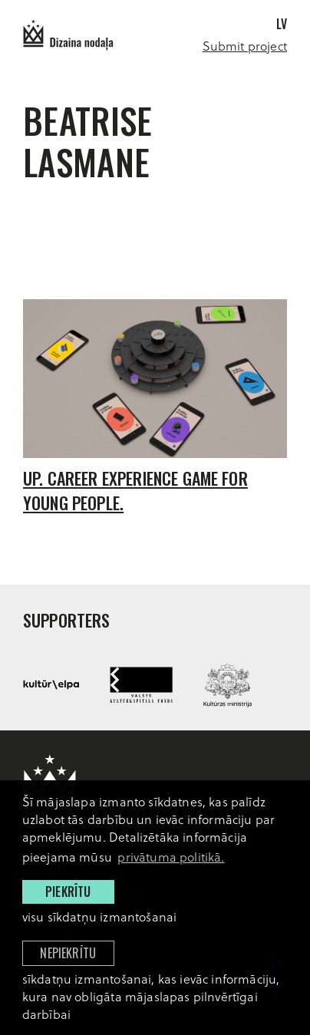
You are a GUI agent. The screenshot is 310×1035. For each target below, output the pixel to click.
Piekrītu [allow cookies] (68, 891)
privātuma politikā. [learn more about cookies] (170, 856)
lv (281, 24)
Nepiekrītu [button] (68, 953)
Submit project (245, 45)
